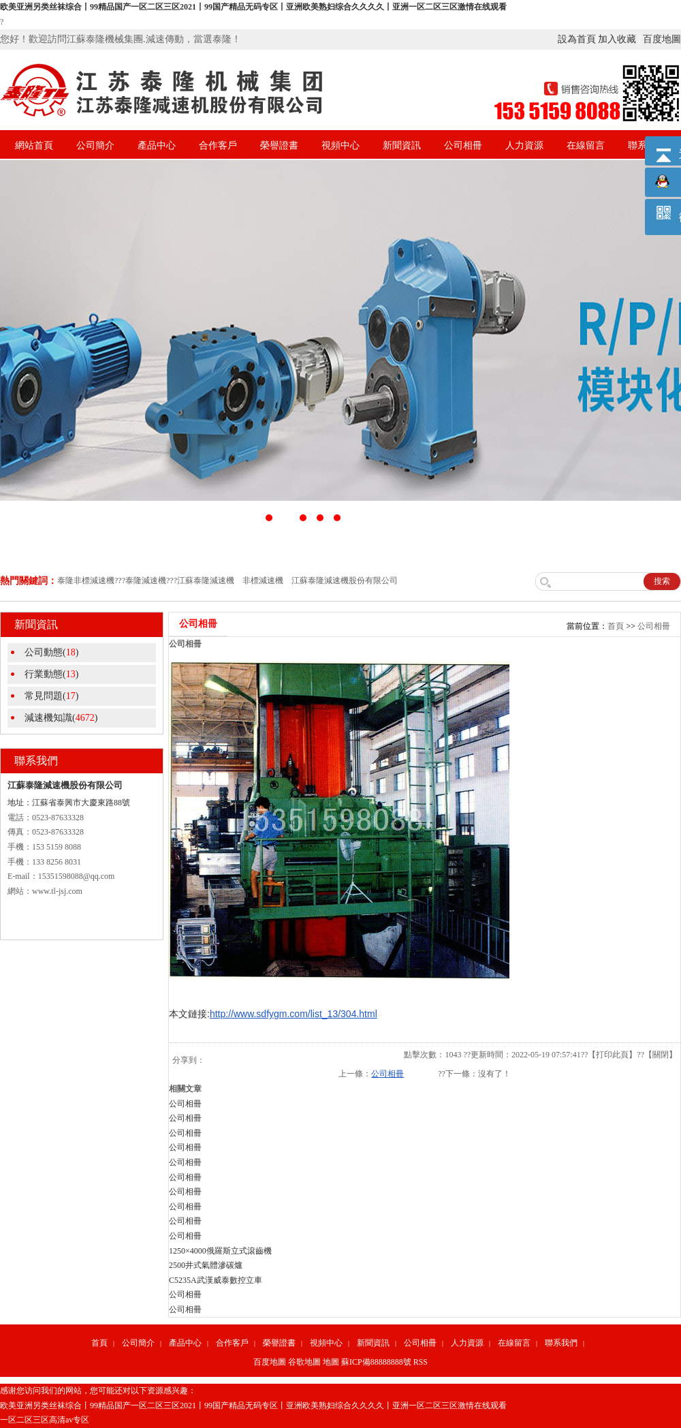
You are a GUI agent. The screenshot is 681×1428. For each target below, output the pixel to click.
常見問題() (51, 696)
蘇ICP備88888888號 (376, 1362)
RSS (420, 1362)
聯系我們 (561, 1343)
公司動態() (51, 652)
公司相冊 (463, 145)
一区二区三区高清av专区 (44, 1420)
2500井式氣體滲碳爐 (205, 1265)
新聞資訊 (402, 145)
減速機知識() (61, 718)
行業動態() (51, 674)
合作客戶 (218, 145)
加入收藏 (617, 39)
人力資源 (524, 145)
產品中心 (157, 145)
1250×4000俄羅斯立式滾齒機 (220, 1251)
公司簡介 (95, 145)
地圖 (331, 1362)
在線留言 (586, 145)
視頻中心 (340, 145)
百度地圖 (662, 39)
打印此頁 (612, 1054)
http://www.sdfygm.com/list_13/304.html (293, 1013)
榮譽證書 (279, 145)
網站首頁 (34, 145)
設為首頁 (577, 39)
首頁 (615, 626)
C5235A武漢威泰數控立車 (215, 1280)
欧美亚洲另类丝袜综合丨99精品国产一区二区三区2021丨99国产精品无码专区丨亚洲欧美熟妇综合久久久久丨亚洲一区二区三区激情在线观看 (253, 7)
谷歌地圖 (304, 1362)
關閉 (660, 1054)
